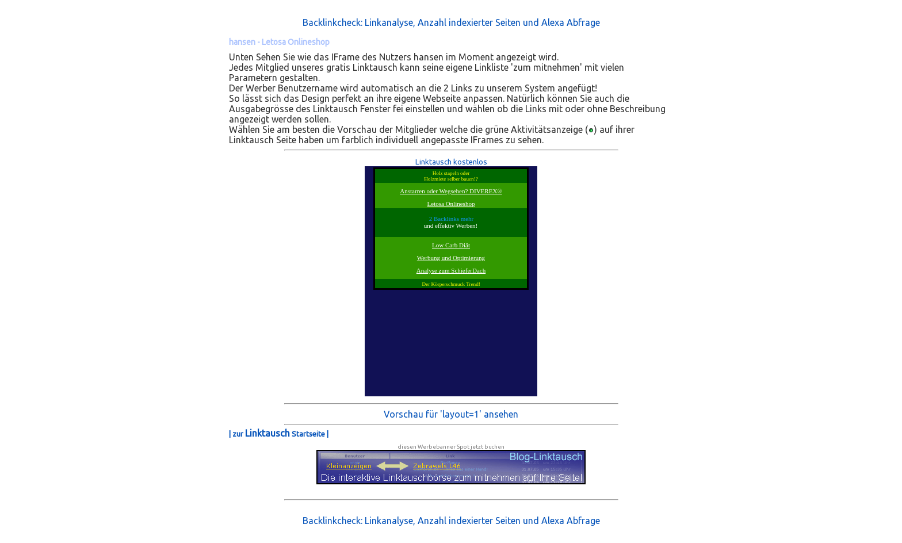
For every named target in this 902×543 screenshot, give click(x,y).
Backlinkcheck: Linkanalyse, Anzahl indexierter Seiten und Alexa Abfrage (451, 22)
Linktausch (267, 433)
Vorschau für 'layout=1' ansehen (451, 414)
